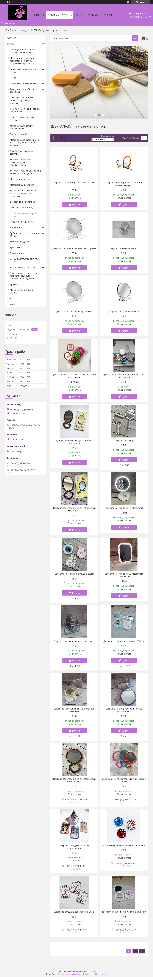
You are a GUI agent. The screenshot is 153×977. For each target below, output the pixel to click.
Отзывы (108, 15)
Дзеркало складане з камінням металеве (124, 845)
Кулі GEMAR (16, 247)
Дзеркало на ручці (124, 440)
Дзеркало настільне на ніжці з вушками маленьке (74, 710)
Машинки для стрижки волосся (21, 291)
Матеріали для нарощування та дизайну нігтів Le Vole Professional (24, 142)
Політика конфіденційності (95, 974)
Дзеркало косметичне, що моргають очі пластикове (124, 376)
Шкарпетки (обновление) (23, 83)
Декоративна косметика (22, 201)
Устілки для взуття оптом (23, 267)
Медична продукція (20, 241)
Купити (76, 204)
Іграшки (14, 284)
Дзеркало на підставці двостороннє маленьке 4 (74, 442)
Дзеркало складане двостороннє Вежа (74, 911)
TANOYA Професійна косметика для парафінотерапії (20, 162)
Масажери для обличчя (22, 184)
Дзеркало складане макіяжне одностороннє (74, 846)
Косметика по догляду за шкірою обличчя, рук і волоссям (23, 193)
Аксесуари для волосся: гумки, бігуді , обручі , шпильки (22, 100)
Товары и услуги (58, 15)
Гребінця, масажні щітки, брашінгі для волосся (22, 51)
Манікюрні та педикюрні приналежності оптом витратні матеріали (22, 61)
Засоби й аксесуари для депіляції (22, 152)
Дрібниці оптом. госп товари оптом (24, 234)
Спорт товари (17, 253)
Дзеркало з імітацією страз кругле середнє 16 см (124, 780)
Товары (11, 43)
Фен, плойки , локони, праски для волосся (25, 110)
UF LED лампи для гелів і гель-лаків (22, 118)
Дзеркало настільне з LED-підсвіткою (124, 508)
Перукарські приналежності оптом (24, 70)
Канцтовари (16, 227)
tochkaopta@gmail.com (22, 409)
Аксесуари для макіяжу (21, 207)
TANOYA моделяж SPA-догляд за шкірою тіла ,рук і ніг (25, 172)
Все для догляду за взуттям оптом (24, 260)
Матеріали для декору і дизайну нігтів (22, 127)
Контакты (93, 15)
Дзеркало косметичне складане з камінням (124, 911)
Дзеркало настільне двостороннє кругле (74, 641)
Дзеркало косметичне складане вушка (74, 573)
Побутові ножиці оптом (22, 221)
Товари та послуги (19, 30)
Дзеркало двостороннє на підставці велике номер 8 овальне (74, 509)
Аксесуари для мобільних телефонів (23, 90)
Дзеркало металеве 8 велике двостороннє (74, 248)
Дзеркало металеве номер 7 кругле (74, 311)
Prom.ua (91, 971)
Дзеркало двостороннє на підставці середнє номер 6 (124, 184)
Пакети (13, 77)
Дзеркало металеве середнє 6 (123, 311)
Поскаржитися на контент (69, 974)
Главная (39, 15)
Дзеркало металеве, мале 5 (124, 248)
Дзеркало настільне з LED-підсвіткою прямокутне (124, 575)
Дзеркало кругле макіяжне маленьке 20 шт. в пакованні (74, 376)
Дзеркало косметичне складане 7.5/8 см (123, 641)
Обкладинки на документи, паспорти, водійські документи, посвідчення (23, 276)
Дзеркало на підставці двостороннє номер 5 (74, 184)
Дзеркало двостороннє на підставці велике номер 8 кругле (74, 780)
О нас (79, 15)
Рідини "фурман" (18, 134)
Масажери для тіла (19, 179)
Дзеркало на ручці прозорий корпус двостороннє (124, 710)
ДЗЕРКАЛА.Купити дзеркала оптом (24, 214)
